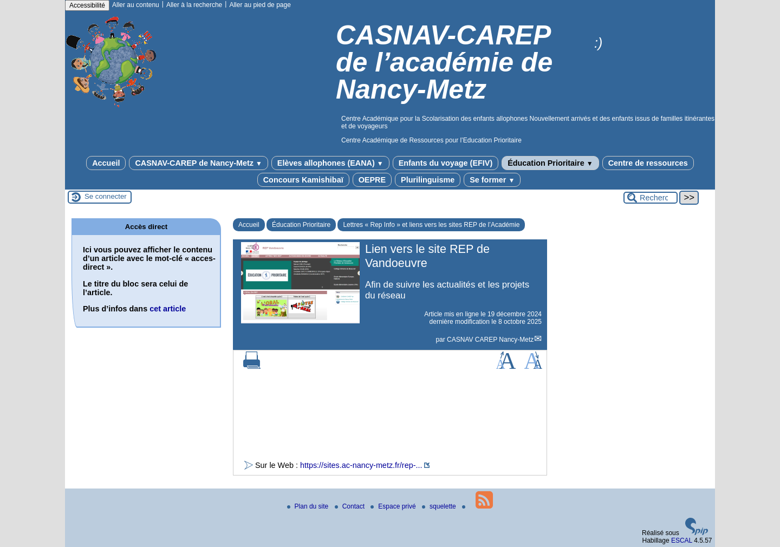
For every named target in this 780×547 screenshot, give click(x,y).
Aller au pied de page (259, 5)
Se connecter (105, 196)
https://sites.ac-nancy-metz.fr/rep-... (361, 465)
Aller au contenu (135, 5)
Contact (351, 506)
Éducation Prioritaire (550, 163)
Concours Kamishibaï (303, 179)
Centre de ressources (648, 163)
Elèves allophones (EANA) (330, 163)
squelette (440, 506)
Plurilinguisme (427, 179)
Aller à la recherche (194, 5)
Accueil (106, 163)
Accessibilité (87, 5)
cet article (168, 308)
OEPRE (372, 179)
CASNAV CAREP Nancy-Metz (490, 339)
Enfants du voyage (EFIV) (446, 163)
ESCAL (681, 540)
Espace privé (394, 506)
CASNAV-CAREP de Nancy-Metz (198, 163)
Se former (492, 179)
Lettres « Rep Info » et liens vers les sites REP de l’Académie (431, 225)
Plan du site (308, 506)
